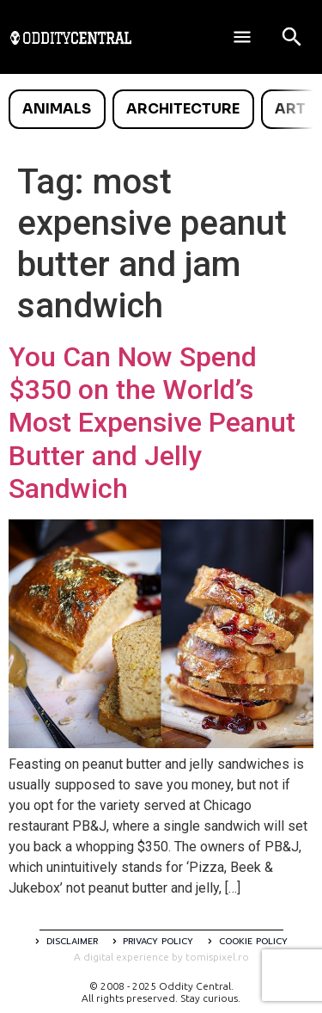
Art (290, 109)
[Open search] (292, 37)
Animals (56, 109)
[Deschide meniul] (242, 37)
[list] (161, 109)
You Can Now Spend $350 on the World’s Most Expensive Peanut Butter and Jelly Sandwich (152, 423)
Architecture (183, 109)
